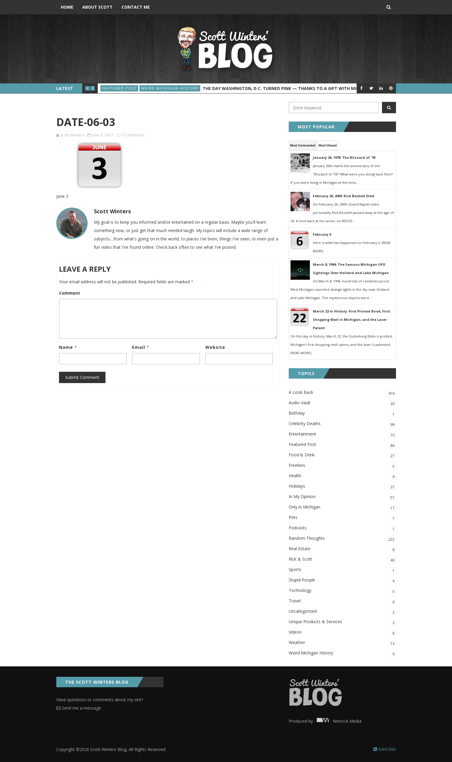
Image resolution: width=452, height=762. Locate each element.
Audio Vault (342, 403)
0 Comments (133, 135)
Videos (342, 632)
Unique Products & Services (342, 622)
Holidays (342, 486)
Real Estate (342, 549)
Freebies (342, 465)
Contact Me (136, 7)
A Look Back (342, 392)
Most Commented (303, 145)
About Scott (97, 7)
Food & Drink (342, 455)
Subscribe (384, 749)
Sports (342, 570)
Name (68, 347)
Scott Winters (72, 135)
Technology (342, 590)
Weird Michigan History (170, 88)
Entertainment (342, 434)
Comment (69, 293)
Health (342, 476)
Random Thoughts (342, 538)
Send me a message (78, 708)
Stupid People (342, 580)
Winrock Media (337, 721)
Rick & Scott (342, 559)
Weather (342, 643)
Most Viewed (327, 145)
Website (215, 347)
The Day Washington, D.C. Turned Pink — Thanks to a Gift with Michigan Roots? (296, 88)
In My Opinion (342, 497)
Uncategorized (342, 611)
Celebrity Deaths (342, 424)
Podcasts (342, 528)
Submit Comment (82, 377)
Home (67, 7)
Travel (342, 601)
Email (140, 347)
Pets (342, 517)
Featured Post (119, 88)
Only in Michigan (342, 507)
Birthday (342, 413)
